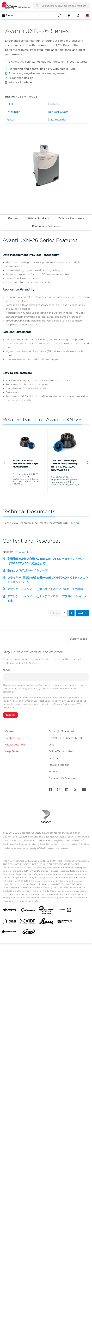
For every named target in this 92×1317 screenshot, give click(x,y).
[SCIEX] (27, 932)
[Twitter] (75, 790)
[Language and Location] (87, 15)
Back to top (78, 638)
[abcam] (9, 910)
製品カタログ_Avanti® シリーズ (27, 570)
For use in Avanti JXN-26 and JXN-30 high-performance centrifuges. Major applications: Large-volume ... (26, 479)
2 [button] (71, 613)
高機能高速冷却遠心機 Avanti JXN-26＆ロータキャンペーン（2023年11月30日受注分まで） (45, 561)
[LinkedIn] (66, 790)
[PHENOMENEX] (9, 932)
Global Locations (15, 744)
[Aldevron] (27, 910)
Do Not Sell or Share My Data (66, 738)
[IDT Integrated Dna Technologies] (27, 922)
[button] (37, 6)
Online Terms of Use (60, 751)
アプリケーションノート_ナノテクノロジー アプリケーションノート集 (48, 598)
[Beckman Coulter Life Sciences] (46, 910)
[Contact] (59, 15)
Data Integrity (57, 119)
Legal (52, 744)
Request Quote (58, 111)
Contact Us (12, 738)
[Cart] (69, 15)
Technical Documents (71, 218)
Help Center (12, 751)
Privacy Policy (10, 701)
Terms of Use (30, 701)
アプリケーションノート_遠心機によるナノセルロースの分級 (45, 589)
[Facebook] (50, 790)
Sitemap (53, 771)
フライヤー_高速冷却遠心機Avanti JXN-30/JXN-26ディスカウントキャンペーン (47, 580)
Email (6, 669)
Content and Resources (46, 226)
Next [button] (82, 613)
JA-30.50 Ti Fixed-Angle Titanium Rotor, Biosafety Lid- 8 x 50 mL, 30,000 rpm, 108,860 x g (64, 465)
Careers (9, 731)
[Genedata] (64, 910)
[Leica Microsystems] (46, 922)
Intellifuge (13, 111)
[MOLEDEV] (64, 922)
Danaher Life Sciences (62, 778)
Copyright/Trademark (62, 731)
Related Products (38, 218)
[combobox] (61, 5)
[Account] (78, 15)
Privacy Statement (60, 764)
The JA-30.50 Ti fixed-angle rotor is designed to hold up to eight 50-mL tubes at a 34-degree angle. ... (65, 482)
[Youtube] (84, 790)
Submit (10, 715)
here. (77, 523)
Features (54, 104)
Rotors (11, 119)
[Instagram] (58, 790)
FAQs (10, 104)
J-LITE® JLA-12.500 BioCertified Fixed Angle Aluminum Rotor (25, 463)
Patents (53, 758)
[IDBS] (9, 922)
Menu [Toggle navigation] (7, 15)
